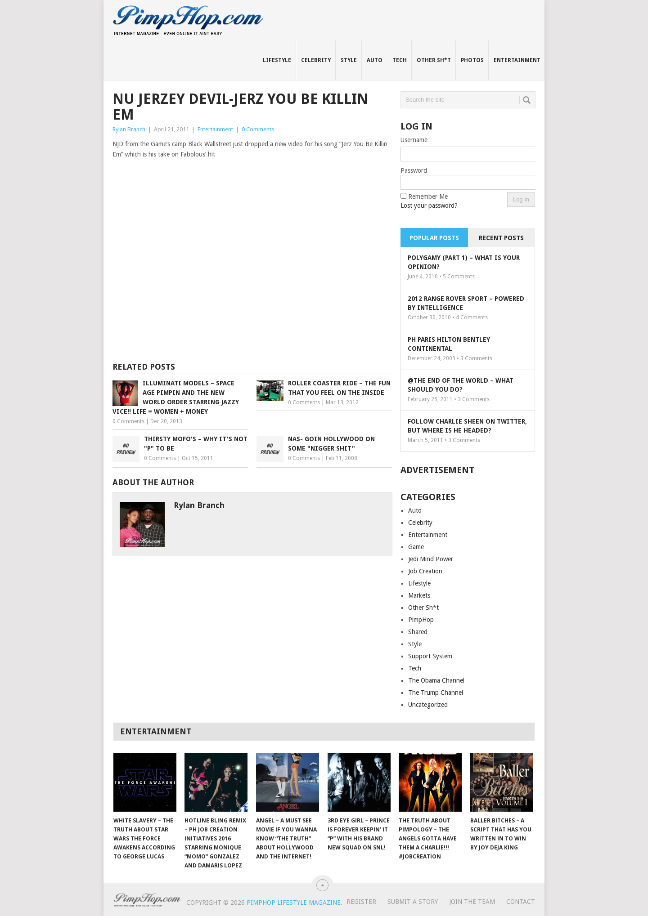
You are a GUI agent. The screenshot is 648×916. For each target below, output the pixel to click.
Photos (472, 60)
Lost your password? (429, 205)
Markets (419, 595)
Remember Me (428, 196)
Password (413, 170)
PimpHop (421, 619)
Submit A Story (412, 901)
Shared (418, 631)
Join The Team (472, 901)
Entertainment (517, 60)
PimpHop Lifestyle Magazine (294, 902)
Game (416, 546)
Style (349, 60)
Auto (374, 60)
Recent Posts (501, 237)
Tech (399, 60)
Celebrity (316, 60)
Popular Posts (434, 237)
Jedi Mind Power (430, 559)
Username (414, 139)
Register (361, 901)
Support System (430, 656)
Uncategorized (428, 704)
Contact (520, 901)
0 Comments (258, 129)
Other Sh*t (434, 60)
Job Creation (425, 571)
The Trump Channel (435, 692)
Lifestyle (277, 60)
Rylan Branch (128, 129)
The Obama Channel (436, 680)
